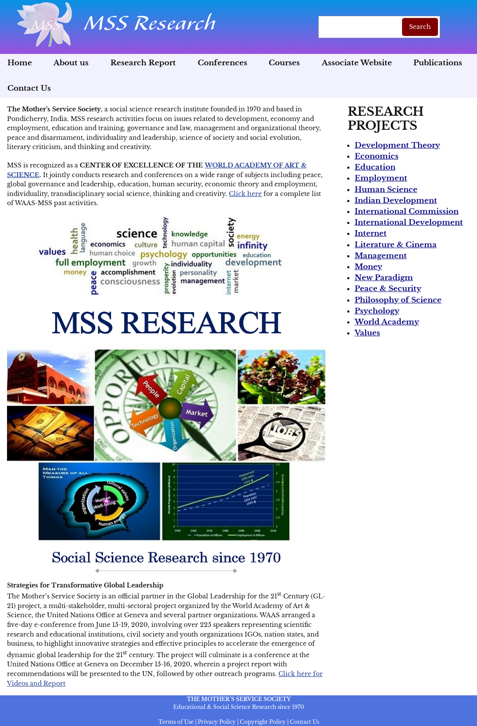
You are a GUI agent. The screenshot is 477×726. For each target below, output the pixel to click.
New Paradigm (384, 277)
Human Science (386, 189)
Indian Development (396, 200)
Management (381, 255)
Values (367, 333)
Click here (245, 194)
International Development (409, 222)
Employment (381, 178)
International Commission (407, 211)
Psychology (377, 311)
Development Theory (397, 145)
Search (420, 27)
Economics (377, 156)
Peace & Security (388, 288)
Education (375, 167)
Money (368, 266)
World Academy (387, 322)
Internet (371, 233)
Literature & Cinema (396, 244)
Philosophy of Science (398, 300)
